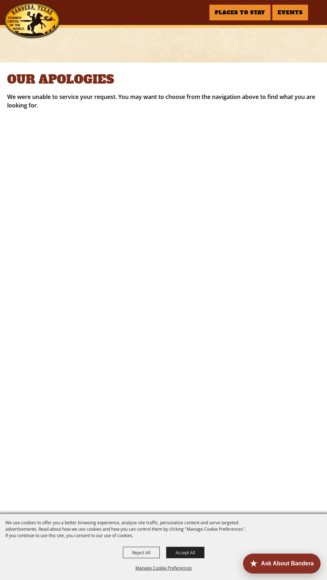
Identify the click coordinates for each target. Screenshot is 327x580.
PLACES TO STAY (240, 12)
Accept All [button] (185, 552)
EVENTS (290, 12)
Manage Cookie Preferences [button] (163, 568)
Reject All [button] (141, 552)
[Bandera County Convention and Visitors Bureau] (32, 21)
